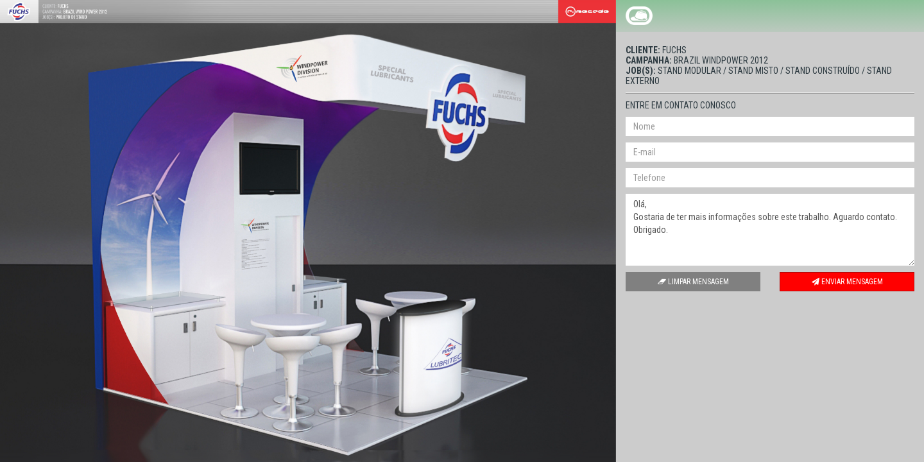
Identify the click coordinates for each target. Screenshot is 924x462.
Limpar (693, 281)
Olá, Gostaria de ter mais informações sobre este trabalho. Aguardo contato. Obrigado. (770, 230)
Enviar (847, 281)
